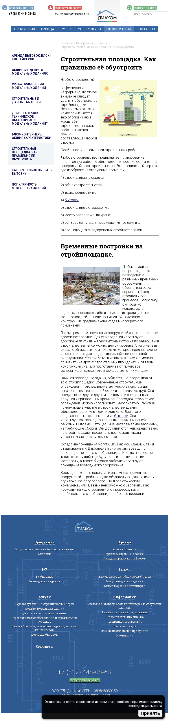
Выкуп (76, 29)
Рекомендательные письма (125, 617)
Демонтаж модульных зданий (44, 613)
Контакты (145, 29)
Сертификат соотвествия (124, 621)
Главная (66, 43)
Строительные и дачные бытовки (26, 100)
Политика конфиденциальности (84, 695)
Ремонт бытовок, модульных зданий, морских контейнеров (45, 628)
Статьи (103, 43)
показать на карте (68, 7)
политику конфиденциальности (145, 704)
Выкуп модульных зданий (124, 581)
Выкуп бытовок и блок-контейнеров (124, 576)
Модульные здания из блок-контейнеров (44, 549)
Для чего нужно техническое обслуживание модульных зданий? (30, 118)
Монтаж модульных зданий (44, 608)
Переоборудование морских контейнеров (44, 604)
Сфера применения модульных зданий (29, 86)
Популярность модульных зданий (29, 186)
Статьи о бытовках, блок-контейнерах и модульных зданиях (125, 605)
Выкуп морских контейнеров (124, 586)
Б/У (62, 29)
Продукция (24, 29)
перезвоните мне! (84, 680)
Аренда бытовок (124, 549)
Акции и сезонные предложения (124, 612)
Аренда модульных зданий (124, 554)
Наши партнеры (125, 626)
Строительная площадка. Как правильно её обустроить (25, 154)
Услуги (94, 29)
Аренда (47, 29)
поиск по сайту (145, 7)
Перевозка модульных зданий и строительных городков (44, 619)
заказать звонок (21, 7)
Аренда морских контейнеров (124, 558)
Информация (118, 29)
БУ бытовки (44, 576)
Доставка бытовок (44, 634)
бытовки (72, 200)
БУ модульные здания (44, 581)
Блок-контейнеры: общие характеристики (31, 136)
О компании (125, 635)
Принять (150, 713)
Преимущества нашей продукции (124, 631)
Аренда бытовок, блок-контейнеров (31, 57)
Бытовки (44, 554)
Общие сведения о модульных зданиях (30, 71)
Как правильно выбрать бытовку (32, 171)
